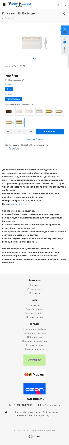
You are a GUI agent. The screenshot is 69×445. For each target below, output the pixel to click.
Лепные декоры (34, 344)
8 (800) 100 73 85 (23, 405)
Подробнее (14, 148)
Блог (34, 300)
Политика (34, 293)
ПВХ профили (34, 336)
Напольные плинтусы (34, 332)
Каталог (34, 323)
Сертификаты (34, 289)
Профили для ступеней (34, 340)
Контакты (35, 285)
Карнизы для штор (34, 348)
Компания (35, 280)
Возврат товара (34, 317)
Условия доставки (34, 313)
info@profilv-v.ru (19, 203)
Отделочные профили (34, 328)
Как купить (34, 305)
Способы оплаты (34, 309)
